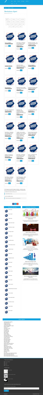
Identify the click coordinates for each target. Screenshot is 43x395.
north (13, 21)
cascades (17, 21)
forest (12, 24)
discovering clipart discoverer (9, 354)
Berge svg (5, 345)
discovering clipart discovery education (11, 355)
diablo (20, 24)
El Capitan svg (6, 330)
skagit (13, 26)
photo (16, 24)
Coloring (18, 1)
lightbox (13, 19)
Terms (6, 362)
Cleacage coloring (7, 328)
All (6, 19)
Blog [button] (11, 1)
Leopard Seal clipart (7, 324)
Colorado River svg (7, 322)
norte (21, 26)
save (10, 19)
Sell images (22, 1)
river (17, 26)
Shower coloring (10, 378)
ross (10, 26)
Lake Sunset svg (6, 338)
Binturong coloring (7, 339)
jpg (21, 48)
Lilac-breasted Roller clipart (9, 325)
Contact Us (27, 1)
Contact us (7, 365)
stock (18, 19)
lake (23, 24)
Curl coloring (6, 329)
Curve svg (5, 327)
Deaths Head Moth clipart (11, 374)
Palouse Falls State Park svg (8, 343)
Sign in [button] (12, 3)
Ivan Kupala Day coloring (8, 336)
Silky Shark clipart (7, 341)
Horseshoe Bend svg (7, 335)
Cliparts (15, 1)
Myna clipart (6, 332)
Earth (12, 7)
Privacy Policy (7, 361)
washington (9, 21)
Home (6, 7)
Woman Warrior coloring (8, 344)
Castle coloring (6, 342)
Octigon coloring (7, 323)
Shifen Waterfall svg (7, 346)
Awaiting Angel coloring (8, 321)
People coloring (6, 326)
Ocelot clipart (6, 333)
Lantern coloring (7, 337)
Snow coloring (6, 331)
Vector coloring (6, 334)
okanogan (22, 21)
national (8, 24)
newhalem (22, 19)
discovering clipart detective (9, 353)
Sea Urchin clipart (7, 340)
